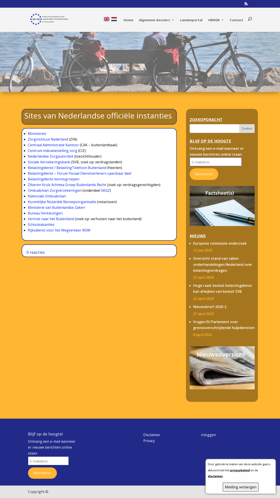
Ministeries (37, 133)
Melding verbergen (240, 487)
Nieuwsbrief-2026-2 (209, 306)
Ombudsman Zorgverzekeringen (55, 190)
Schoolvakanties (41, 224)
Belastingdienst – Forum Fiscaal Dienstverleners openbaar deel (79, 173)
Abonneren (204, 174)
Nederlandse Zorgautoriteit (50, 156)
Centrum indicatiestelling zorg (52, 150)
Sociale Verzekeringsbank (49, 162)
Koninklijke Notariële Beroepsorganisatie (62, 201)
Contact (236, 20)
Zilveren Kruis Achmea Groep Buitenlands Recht (67, 184)
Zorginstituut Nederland (48, 139)
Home (128, 20)
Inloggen (208, 434)
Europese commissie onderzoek (220, 243)
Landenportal (191, 20)
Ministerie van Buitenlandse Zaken (56, 207)
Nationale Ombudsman (47, 196)
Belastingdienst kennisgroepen (53, 179)
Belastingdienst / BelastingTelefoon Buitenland (67, 167)
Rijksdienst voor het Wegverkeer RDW (59, 230)
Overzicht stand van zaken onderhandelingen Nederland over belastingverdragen (222, 264)
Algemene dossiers (154, 20)
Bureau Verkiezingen (45, 213)
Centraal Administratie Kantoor (53, 145)
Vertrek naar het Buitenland (51, 218)
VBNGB (214, 20)
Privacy (149, 440)
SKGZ (105, 190)
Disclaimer (151, 434)
